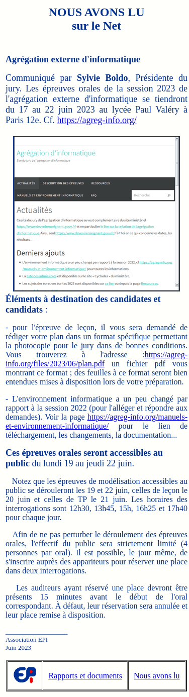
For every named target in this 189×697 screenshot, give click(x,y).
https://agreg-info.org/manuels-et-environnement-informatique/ (96, 421)
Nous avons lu (157, 675)
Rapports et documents (85, 675)
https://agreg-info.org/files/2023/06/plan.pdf (96, 359)
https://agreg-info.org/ (97, 120)
